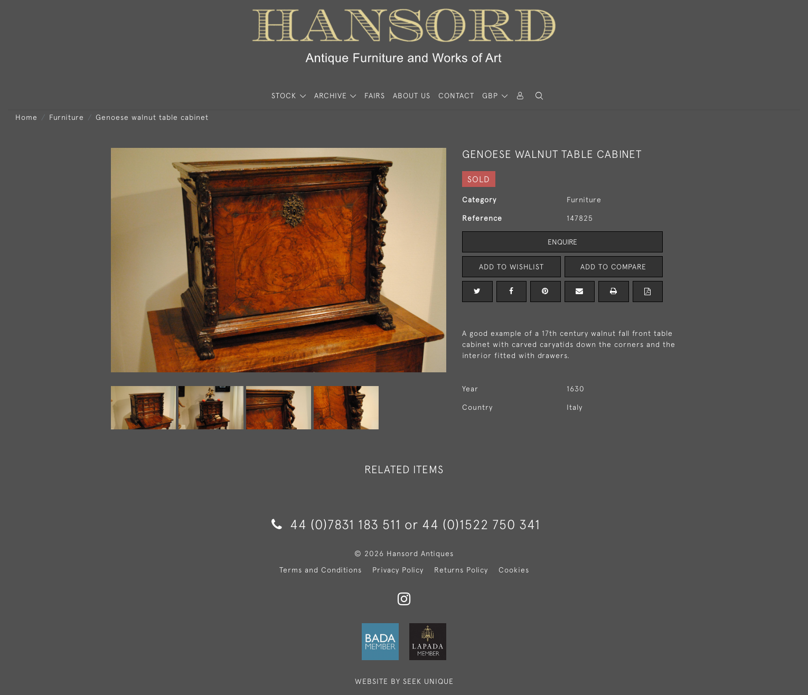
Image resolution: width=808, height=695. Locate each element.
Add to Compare (613, 266)
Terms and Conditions (320, 570)
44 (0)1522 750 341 (481, 524)
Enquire (562, 242)
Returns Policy (461, 570)
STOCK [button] (285, 95)
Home (26, 117)
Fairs (374, 95)
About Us (411, 95)
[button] (539, 95)
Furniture (66, 117)
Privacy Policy (398, 570)
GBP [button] (491, 95)
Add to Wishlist (511, 266)
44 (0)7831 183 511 (336, 524)
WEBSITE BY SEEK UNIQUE (404, 681)
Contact (456, 95)
